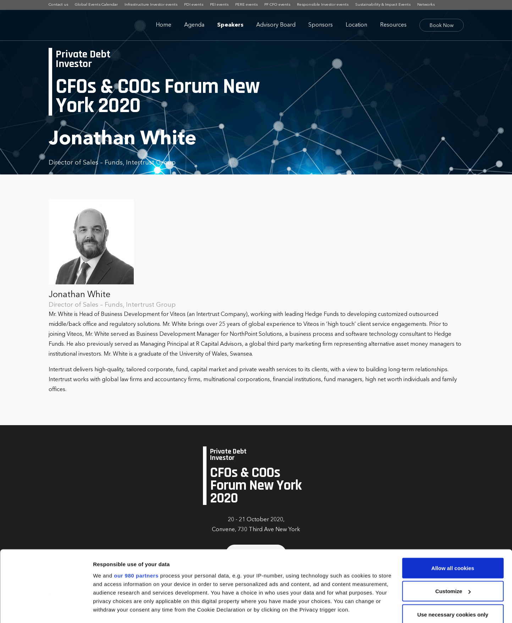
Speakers (230, 25)
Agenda (194, 25)
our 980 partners (136, 531)
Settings (103, 609)
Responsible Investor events (322, 5)
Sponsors (320, 25)
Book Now (441, 25)
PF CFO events (277, 5)
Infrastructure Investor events (151, 5)
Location (356, 25)
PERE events (246, 5)
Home (163, 25)
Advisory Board (276, 25)
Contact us (58, 5)
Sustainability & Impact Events (383, 5)
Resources (393, 25)
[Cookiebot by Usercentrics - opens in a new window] (46, 609)
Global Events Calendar (96, 5)
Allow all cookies (452, 524)
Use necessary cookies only (452, 570)
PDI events (193, 5)
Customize (453, 547)
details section (340, 582)
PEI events (219, 5)
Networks (426, 5)
